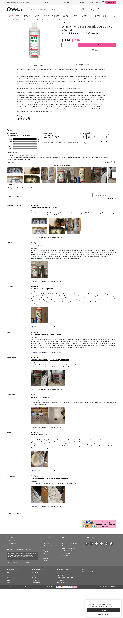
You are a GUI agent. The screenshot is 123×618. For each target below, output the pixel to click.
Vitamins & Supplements (86, 16)
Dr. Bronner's (66, 23)
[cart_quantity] (69, 45)
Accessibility (46, 558)
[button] (64, 45)
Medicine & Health (55, 16)
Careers (45, 561)
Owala (8, 578)
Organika (9, 583)
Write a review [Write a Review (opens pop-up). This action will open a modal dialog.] (93, 33)
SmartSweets (35, 580)
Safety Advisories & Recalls (51, 546)
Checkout (111, 2)
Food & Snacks (75, 16)
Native (8, 573)
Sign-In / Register (94, 2)
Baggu (9, 575)
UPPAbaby (35, 578)
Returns (45, 553)
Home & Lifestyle (65, 16)
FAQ (44, 548)
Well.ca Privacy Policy (68, 548)
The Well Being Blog (68, 553)
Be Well (65, 556)
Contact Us (46, 541)
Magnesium (60, 580)
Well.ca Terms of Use (68, 551)
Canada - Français (14, 543)
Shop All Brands (36, 583)
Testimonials (65, 546)
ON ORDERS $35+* (16, 2)
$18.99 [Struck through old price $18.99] (66, 40)
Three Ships (35, 575)
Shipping (45, 551)
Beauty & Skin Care (27, 16)
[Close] (119, 602)
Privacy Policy (108, 606)
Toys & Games (61, 575)
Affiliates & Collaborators (69, 544)
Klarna (44, 556)
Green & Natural (97, 16)
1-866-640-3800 (22, 586)
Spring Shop (11, 16)
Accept (103, 610)
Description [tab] (38, 65)
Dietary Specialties (62, 583)
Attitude (9, 580)
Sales (113, 16)
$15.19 (75, 40)
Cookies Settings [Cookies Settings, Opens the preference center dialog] (103, 614)
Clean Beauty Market (63, 573)
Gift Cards (46, 544)
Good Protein (36, 573)
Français (46, 2)
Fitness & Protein (46, 16)
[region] (103, 608)
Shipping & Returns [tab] (82, 64)
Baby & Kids (18, 16)
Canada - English (14, 541)
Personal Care (36, 16)
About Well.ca (66, 541)
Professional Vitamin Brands (65, 578)
